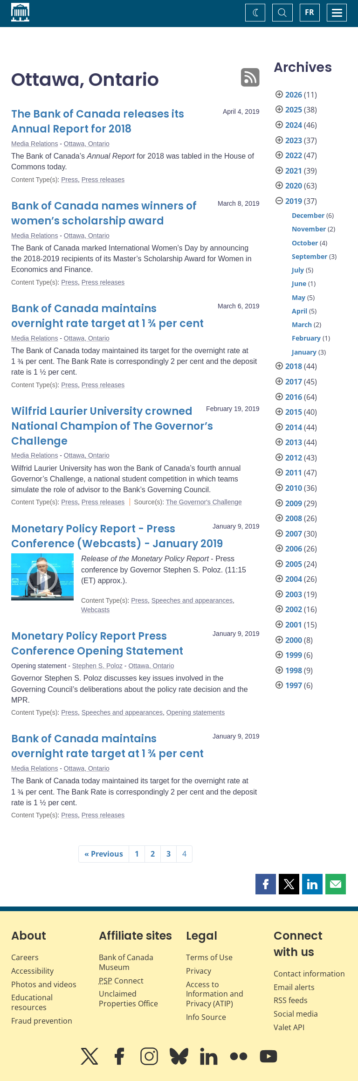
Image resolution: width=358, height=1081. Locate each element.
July (298, 269)
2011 (293, 472)
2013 (293, 442)
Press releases (103, 179)
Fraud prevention (41, 1021)
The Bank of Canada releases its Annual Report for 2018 (97, 121)
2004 (293, 579)
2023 (293, 140)
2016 (293, 397)
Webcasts (95, 610)
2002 (293, 609)
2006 (293, 549)
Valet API (289, 1027)
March (302, 324)
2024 (293, 125)
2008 (293, 518)
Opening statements (195, 712)
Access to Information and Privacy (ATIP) (214, 994)
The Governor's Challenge (204, 502)
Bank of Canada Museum (126, 962)
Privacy (198, 971)
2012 (293, 458)
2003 (293, 594)
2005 (293, 564)
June (299, 283)
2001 (293, 625)
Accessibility (32, 971)
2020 (293, 186)
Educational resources (32, 1002)
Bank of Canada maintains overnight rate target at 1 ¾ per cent (107, 316)
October (305, 242)
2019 (293, 201)
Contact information (309, 974)
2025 (293, 110)
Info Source (206, 1017)
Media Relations (34, 143)
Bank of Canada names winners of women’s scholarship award (104, 213)
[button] (265, 884)
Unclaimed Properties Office (128, 999)
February (306, 338)
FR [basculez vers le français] (309, 12)
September (309, 256)
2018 (293, 366)
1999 (293, 655)
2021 (293, 171)
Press (69, 179)
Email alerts (294, 987)
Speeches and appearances (192, 600)
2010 (293, 488)
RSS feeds (291, 1000)
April (299, 311)
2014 (293, 427)
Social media (296, 1014)
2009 (293, 503)
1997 (293, 685)
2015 (293, 412)
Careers (25, 957)
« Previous (103, 854)
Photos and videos (43, 984)
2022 (293, 155)
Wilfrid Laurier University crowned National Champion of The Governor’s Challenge (112, 426)
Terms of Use (209, 957)
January (304, 352)
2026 (293, 95)
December (308, 215)
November (309, 228)
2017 (293, 382)
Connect (121, 981)
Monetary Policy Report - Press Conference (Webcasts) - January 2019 (117, 536)
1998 (293, 670)
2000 (293, 640)
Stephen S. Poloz (97, 666)
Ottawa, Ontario (87, 143)
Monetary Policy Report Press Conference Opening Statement (97, 643)
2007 (293, 534)
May (298, 297)
